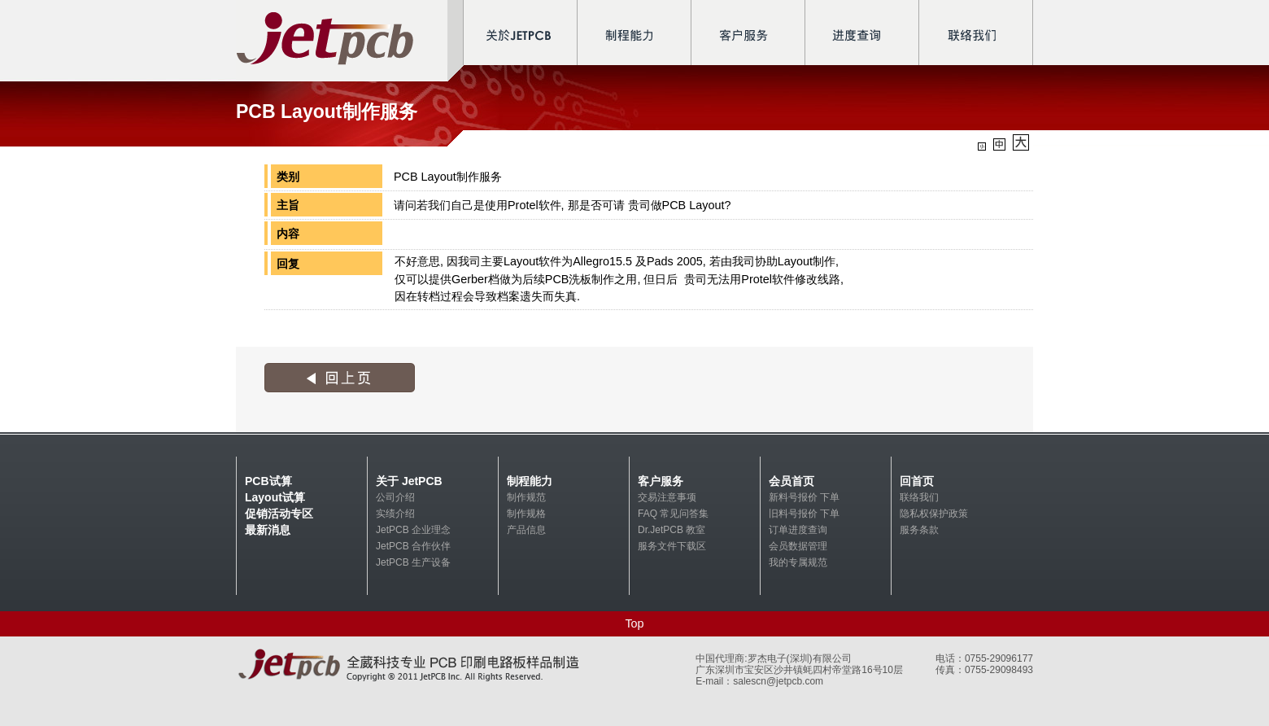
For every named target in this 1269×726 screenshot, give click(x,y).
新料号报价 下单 (804, 497)
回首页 (917, 481)
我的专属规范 (798, 562)
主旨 (288, 205)
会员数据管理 (798, 546)
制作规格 (526, 513)
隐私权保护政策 (934, 513)
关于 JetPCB (409, 481)
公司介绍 (395, 497)
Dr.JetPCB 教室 (671, 530)
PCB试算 (268, 481)
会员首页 (791, 481)
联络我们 (919, 497)
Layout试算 (275, 497)
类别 (288, 176)
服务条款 (919, 530)
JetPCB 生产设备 (413, 562)
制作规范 (526, 497)
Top (634, 623)
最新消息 (267, 529)
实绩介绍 (395, 513)
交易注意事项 (667, 497)
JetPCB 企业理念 (413, 530)
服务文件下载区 (672, 546)
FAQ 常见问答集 (673, 513)
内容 (288, 233)
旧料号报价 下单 (804, 513)
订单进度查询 (798, 530)
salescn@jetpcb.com (778, 681)
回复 (288, 263)
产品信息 (526, 530)
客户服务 (660, 481)
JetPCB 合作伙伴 (413, 546)
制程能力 (529, 481)
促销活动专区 (279, 513)
